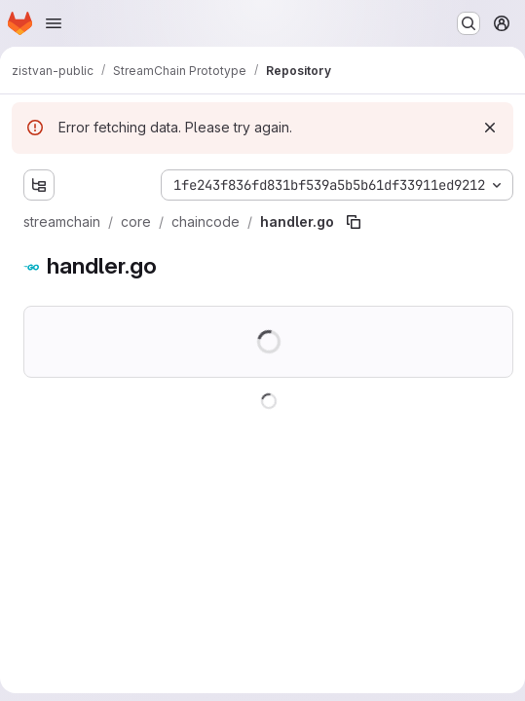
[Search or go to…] (468, 23)
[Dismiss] (490, 127)
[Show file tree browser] (39, 185)
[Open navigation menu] (53, 23)
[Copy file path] (353, 222)
